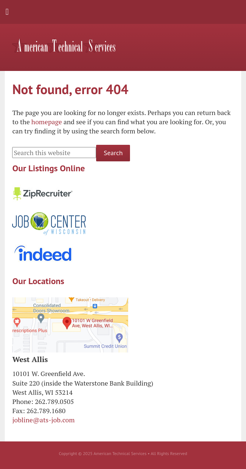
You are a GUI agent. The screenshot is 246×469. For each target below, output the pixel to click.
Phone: (22, 401)
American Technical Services (63, 46)
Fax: (18, 410)
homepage (46, 121)
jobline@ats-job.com (43, 419)
